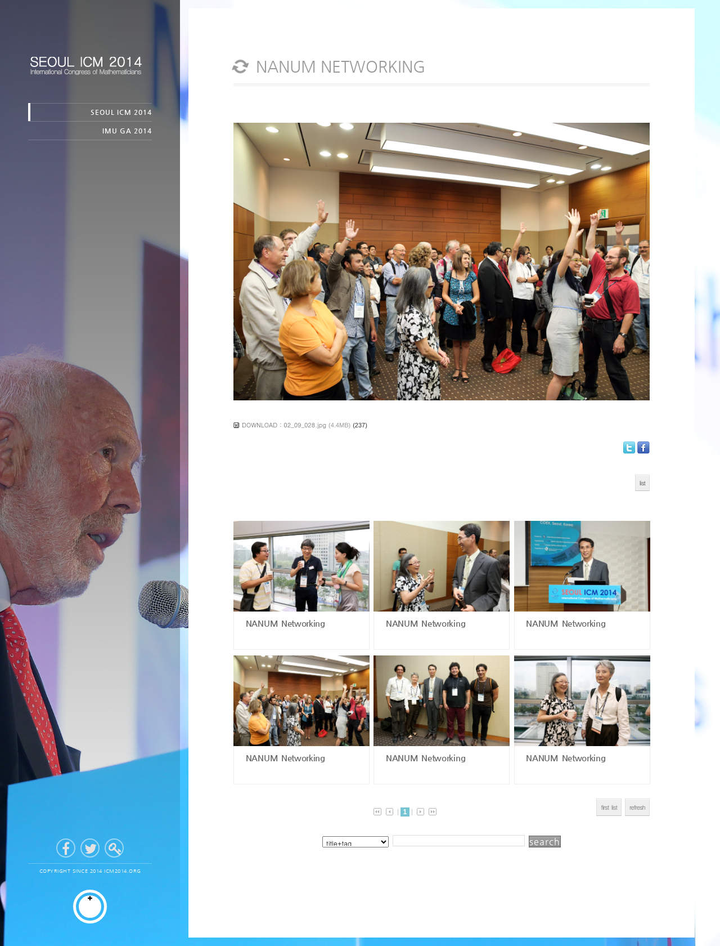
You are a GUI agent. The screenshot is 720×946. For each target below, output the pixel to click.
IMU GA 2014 (127, 131)
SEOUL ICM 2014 (121, 112)
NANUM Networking (283, 623)
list (642, 483)
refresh (637, 807)
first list (609, 807)
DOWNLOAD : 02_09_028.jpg (284, 425)
